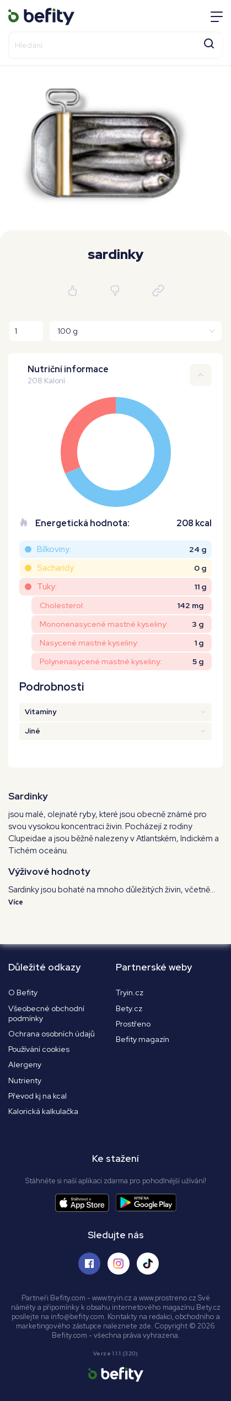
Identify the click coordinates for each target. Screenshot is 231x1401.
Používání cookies (38, 1049)
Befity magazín (142, 1039)
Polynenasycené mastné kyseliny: (101, 661)
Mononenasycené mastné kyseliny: (104, 624)
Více (15, 902)
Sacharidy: (56, 567)
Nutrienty (24, 1080)
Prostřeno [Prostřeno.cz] (133, 1024)
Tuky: (47, 586)
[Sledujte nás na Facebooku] (89, 1264)
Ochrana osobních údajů (51, 1034)
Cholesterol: (62, 605)
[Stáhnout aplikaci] (85, 1203)
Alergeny (24, 1064)
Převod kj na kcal (37, 1096)
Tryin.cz (129, 992)
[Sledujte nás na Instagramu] (119, 1264)
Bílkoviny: (54, 549)
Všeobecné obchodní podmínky (46, 1013)
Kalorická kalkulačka (43, 1111)
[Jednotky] (136, 331)
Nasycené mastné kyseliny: (89, 643)
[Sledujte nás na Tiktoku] (148, 1264)
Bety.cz (129, 1008)
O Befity (22, 992)
